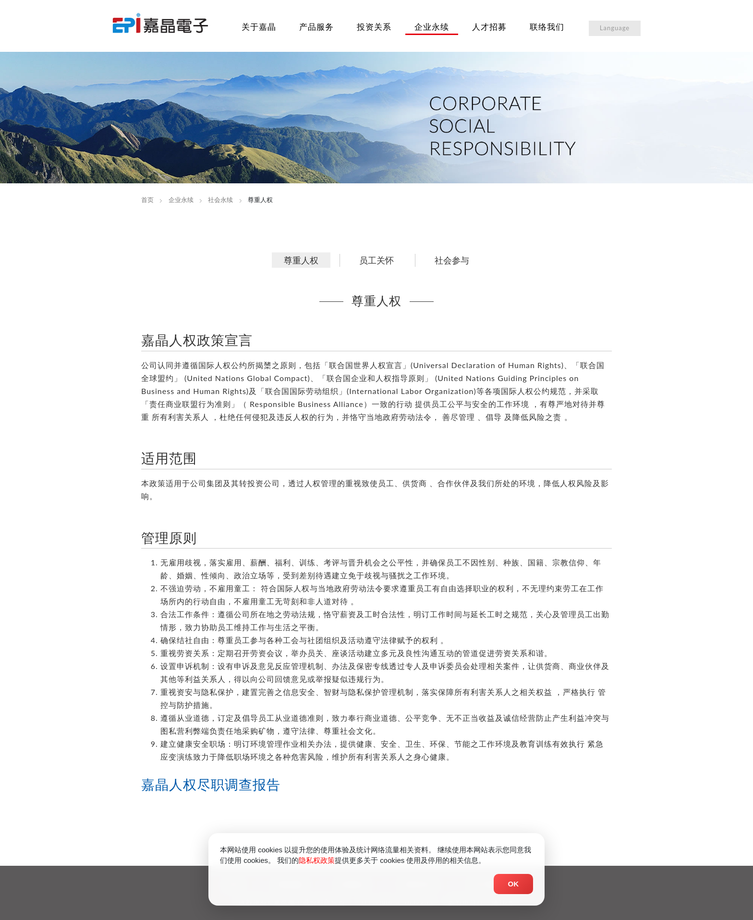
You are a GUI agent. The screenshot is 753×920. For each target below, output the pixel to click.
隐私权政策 (317, 862)
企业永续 (431, 27)
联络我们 (547, 27)
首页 (147, 199)
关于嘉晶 (259, 27)
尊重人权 (301, 260)
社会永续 (220, 199)
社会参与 (452, 260)
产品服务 (316, 27)
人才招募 (489, 27)
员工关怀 (376, 260)
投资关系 (374, 27)
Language (615, 28)
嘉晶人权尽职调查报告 (210, 784)
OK (513, 885)
